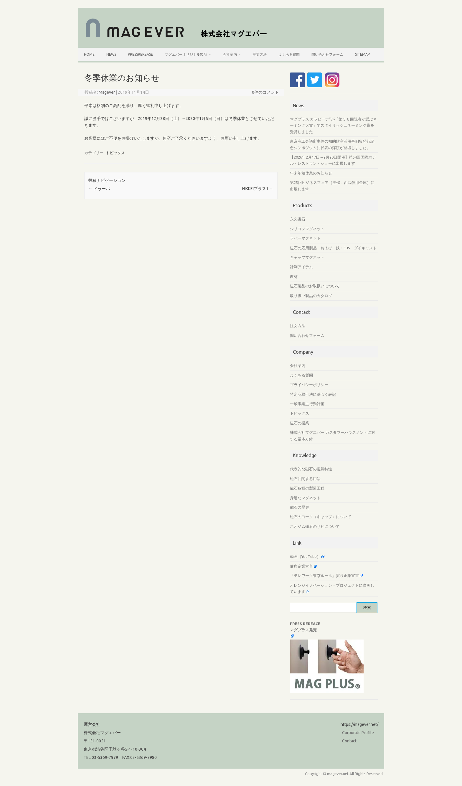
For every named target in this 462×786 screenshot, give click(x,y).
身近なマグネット (305, 498)
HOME (89, 54)
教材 (294, 276)
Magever (107, 92)
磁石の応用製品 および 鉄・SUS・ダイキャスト (333, 248)
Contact (349, 741)
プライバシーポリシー (309, 385)
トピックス (115, 153)
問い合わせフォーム (327, 54)
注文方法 (260, 54)
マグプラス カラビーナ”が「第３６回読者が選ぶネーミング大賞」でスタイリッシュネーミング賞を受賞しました (333, 125)
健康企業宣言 (301, 566)
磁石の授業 (299, 423)
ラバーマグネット (305, 238)
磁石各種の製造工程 (307, 488)
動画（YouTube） (305, 556)
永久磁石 (297, 219)
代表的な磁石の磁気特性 (311, 469)
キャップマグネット (307, 257)
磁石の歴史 (299, 507)
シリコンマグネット (307, 229)
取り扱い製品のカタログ (311, 296)
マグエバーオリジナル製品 (186, 54)
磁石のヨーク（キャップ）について (320, 517)
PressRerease (140, 54)
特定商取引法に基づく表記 (313, 394)
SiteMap (362, 54)
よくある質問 (289, 54)
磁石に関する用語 (305, 479)
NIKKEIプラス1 (257, 188)
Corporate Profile (358, 732)
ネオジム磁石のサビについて (315, 526)
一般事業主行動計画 (307, 404)
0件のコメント (265, 92)
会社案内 (230, 54)
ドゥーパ (99, 188)
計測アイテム (301, 267)
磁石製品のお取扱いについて (315, 286)
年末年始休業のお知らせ (311, 173)
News (111, 54)
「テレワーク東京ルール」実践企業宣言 (324, 576)
